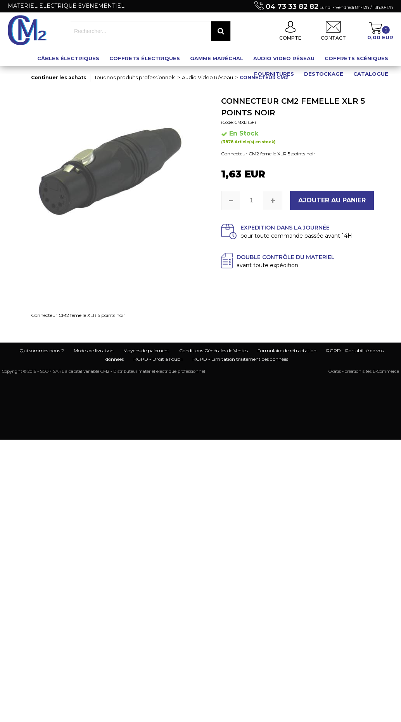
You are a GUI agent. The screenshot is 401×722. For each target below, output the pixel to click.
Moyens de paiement (146, 350)
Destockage (323, 74)
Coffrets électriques (144, 58)
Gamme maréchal (216, 58)
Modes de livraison (94, 350)
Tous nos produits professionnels (134, 77)
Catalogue (370, 74)
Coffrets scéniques (356, 58)
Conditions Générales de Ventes (213, 350)
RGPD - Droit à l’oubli (158, 359)
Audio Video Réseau (284, 58)
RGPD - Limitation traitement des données (240, 359)
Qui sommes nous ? (41, 350)
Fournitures (274, 74)
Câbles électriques (68, 58)
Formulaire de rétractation (287, 350)
